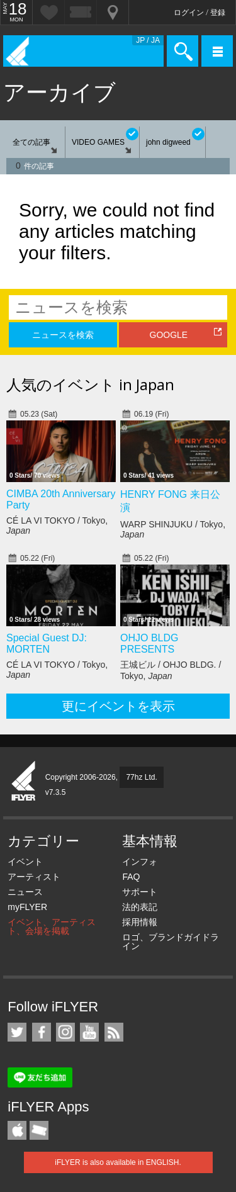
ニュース (25, 892)
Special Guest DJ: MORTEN (46, 644)
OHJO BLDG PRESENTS (149, 644)
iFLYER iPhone (17, 1130)
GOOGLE (169, 335)
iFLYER (24, 782)
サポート (139, 892)
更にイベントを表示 (118, 706)
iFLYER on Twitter (17, 1032)
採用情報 (139, 922)
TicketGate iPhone (39, 1130)
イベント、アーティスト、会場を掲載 (52, 926)
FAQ (131, 877)
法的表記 (139, 907)
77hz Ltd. (141, 777)
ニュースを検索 (63, 335)
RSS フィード (113, 1032)
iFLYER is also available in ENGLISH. (118, 1162)
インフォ (139, 862)
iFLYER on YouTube (89, 1032)
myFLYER (27, 907)
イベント (25, 862)
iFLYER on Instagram (65, 1032)
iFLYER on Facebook (41, 1032)
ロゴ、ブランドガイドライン (170, 941)
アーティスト (34, 877)
